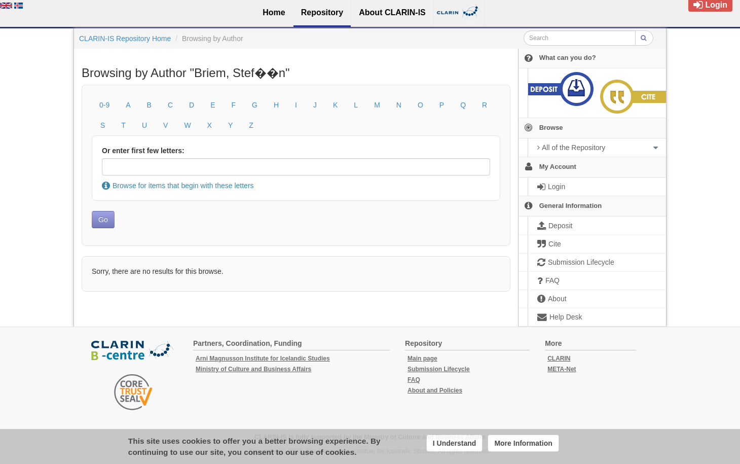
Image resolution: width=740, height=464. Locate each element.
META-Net (561, 369)
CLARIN (558, 358)
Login (710, 5)
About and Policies (435, 390)
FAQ (414, 379)
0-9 (104, 105)
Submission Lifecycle (439, 369)
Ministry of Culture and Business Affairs (253, 369)
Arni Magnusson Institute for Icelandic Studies (263, 358)
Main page (422, 358)
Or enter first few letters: (143, 151)
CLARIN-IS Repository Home (125, 38)
